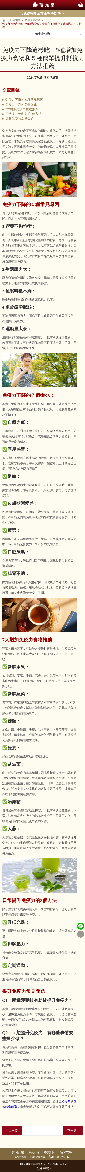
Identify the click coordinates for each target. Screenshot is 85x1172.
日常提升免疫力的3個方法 (23, 114)
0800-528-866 (60, 1157)
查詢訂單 (34, 1152)
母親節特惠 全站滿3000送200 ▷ (42, 13)
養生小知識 (42, 34)
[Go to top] (80, 934)
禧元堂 (66, 1101)
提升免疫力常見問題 (19, 118)
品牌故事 (66, 1152)
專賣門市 (50, 1152)
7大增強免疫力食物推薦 (21, 109)
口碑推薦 (15, 20)
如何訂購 (18, 1152)
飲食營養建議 (32, 20)
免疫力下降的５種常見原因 (24, 99)
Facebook (19, 1157)
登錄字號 (44, 1168)
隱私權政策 (37, 1157)
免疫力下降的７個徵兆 (21, 104)
